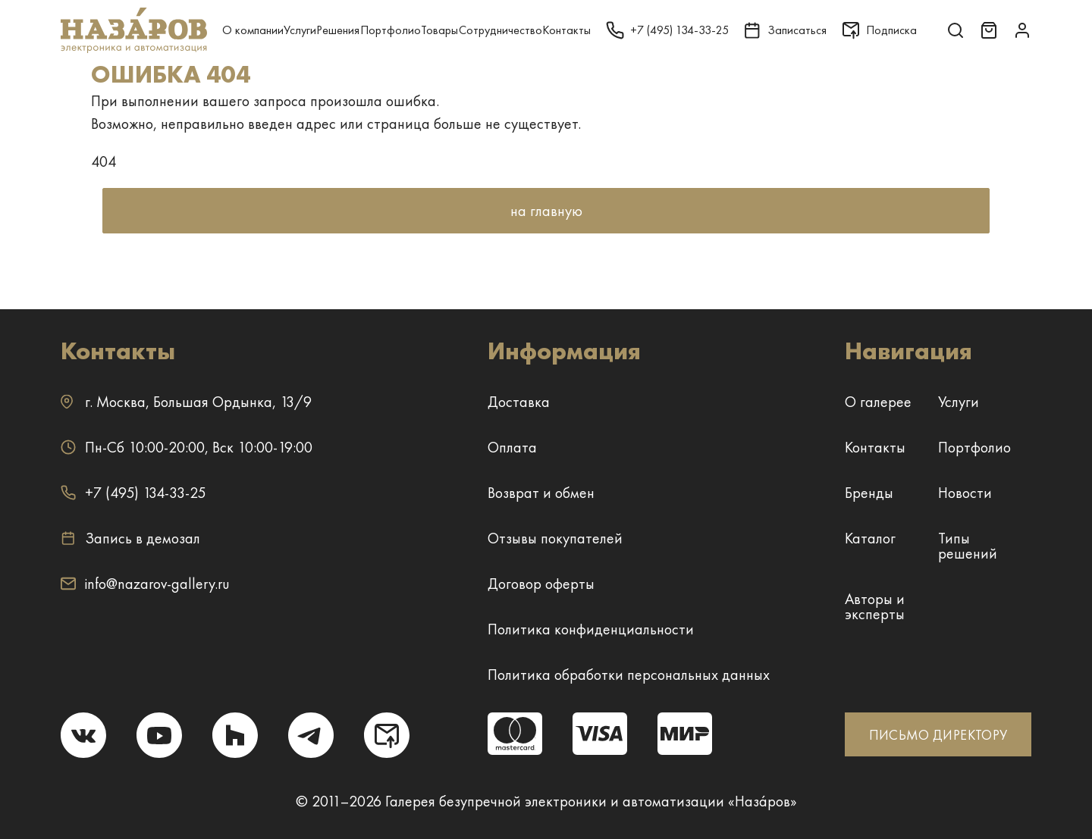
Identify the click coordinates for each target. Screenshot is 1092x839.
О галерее (878, 402)
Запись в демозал (130, 538)
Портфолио (390, 30)
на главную (546, 211)
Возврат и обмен (541, 492)
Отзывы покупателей (555, 538)
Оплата (512, 447)
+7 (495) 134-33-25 (133, 492)
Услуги (300, 30)
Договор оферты (541, 583)
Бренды (869, 492)
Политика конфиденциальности (591, 629)
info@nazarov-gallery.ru (145, 583)
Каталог (870, 538)
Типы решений (967, 545)
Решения (337, 30)
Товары (439, 30)
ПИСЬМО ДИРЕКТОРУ (938, 735)
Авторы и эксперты (875, 606)
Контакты (566, 30)
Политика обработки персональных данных (629, 674)
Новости (965, 492)
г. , (186, 402)
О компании (253, 30)
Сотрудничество (500, 30)
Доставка (519, 402)
